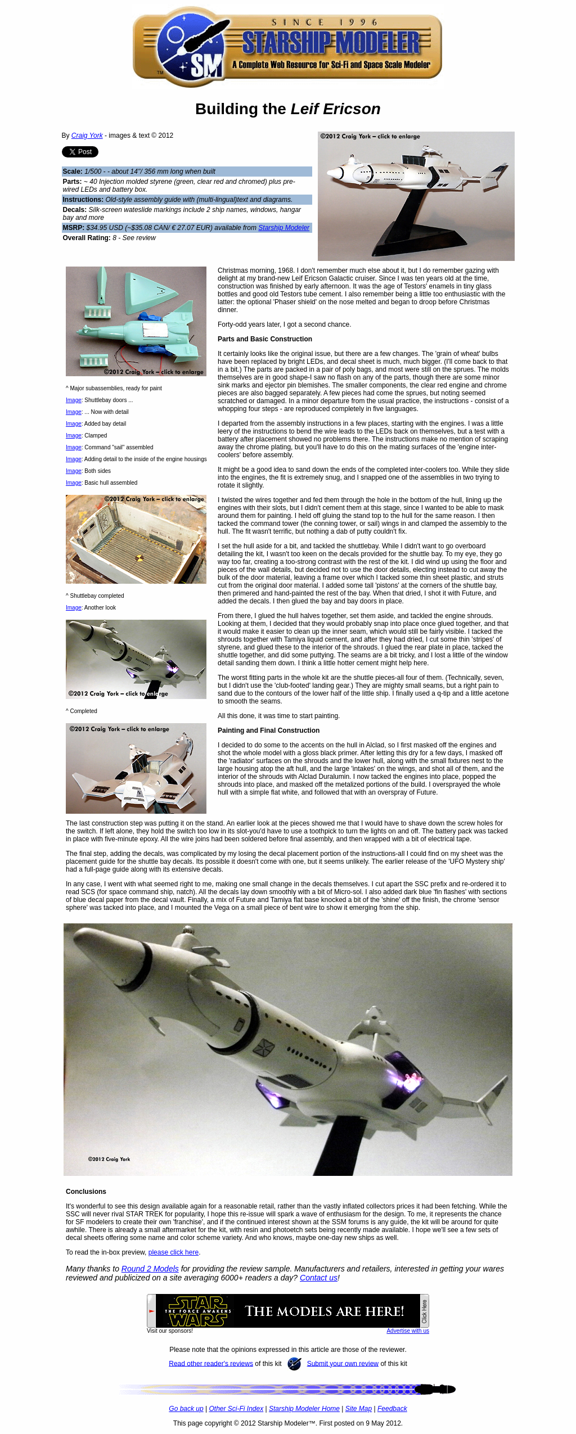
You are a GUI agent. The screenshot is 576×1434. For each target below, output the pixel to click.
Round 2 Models (150, 1268)
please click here (173, 1252)
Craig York (87, 135)
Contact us (319, 1277)
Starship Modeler (283, 228)
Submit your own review (343, 1363)
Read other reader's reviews (211, 1363)
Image (74, 400)
